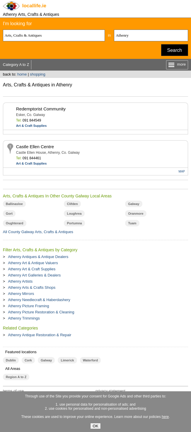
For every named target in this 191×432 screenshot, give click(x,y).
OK (95, 426)
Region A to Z (16, 377)
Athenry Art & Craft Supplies (31, 269)
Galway (133, 204)
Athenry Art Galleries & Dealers (34, 275)
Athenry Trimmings (24, 318)
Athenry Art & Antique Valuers (33, 263)
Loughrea (74, 213)
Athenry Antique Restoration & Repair (39, 335)
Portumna (74, 223)
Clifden (72, 204)
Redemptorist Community (41, 108)
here (165, 417)
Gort (9, 213)
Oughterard (14, 223)
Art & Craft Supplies (31, 125)
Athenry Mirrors (21, 293)
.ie (34, 5)
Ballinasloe (14, 204)
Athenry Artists (20, 281)
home (22, 74)
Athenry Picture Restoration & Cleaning (41, 312)
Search (174, 50)
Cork (28, 360)
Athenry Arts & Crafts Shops (31, 287)
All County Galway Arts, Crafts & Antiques (38, 232)
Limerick (67, 360)
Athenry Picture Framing (28, 306)
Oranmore (136, 213)
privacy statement (110, 391)
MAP (182, 171)
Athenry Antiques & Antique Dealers (38, 257)
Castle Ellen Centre (35, 146)
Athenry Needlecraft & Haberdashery (39, 300)
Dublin (11, 360)
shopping (37, 74)
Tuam (132, 223)
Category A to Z (16, 64)
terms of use (13, 391)
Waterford (90, 360)
